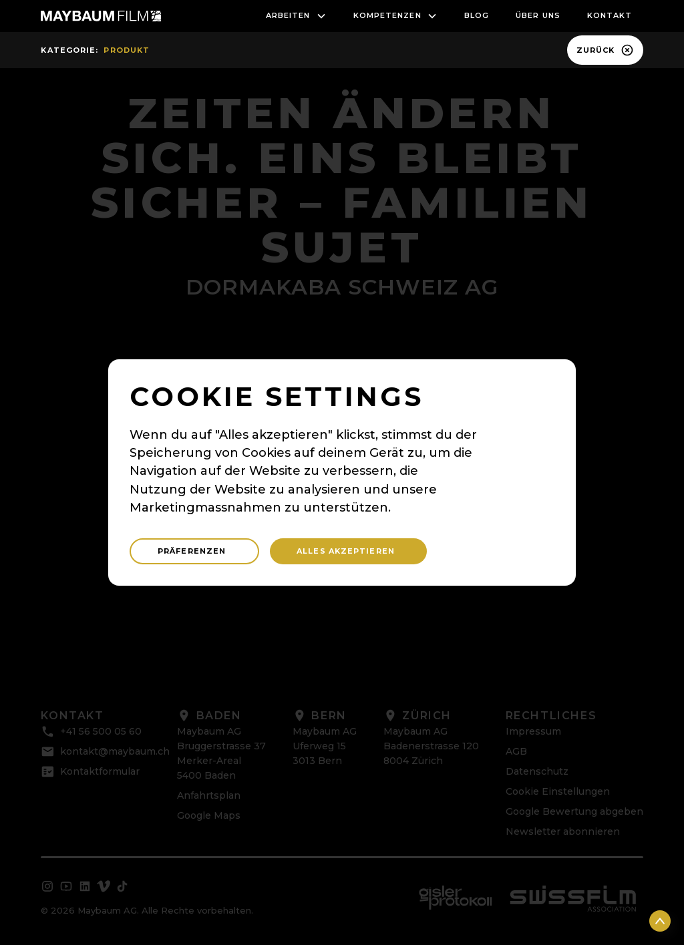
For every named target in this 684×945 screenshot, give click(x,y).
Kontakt (610, 15)
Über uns (538, 15)
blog (476, 15)
